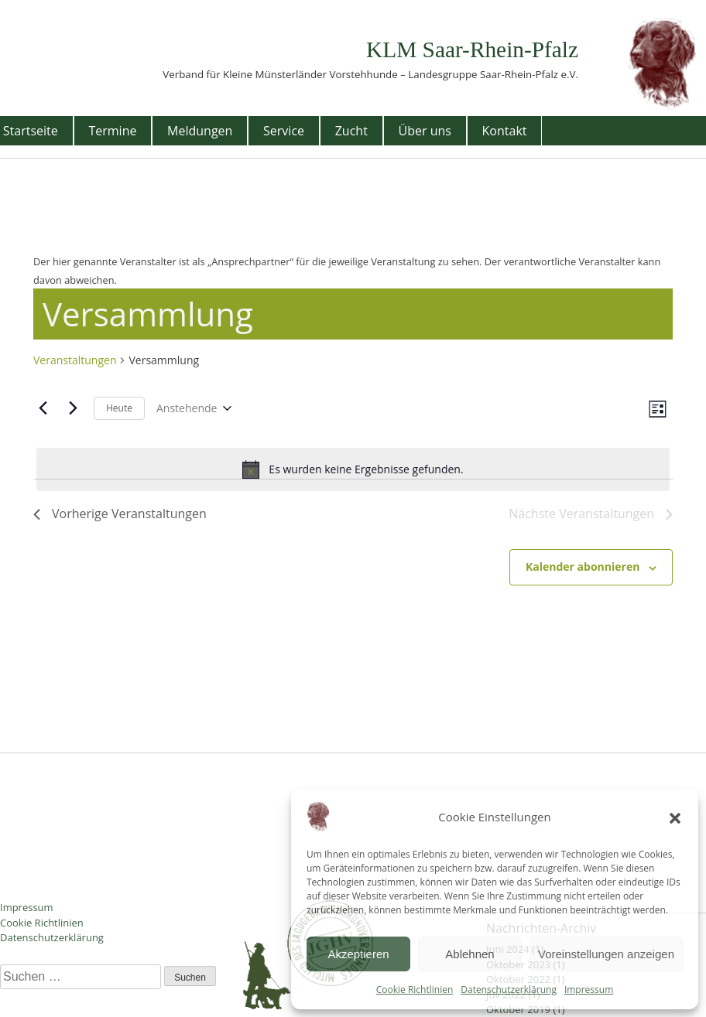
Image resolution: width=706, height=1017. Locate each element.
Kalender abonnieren (582, 566)
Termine (112, 130)
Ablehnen (469, 954)
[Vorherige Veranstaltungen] (42, 408)
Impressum (588, 989)
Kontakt (504, 130)
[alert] (353, 469)
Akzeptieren (358, 954)
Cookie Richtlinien (415, 989)
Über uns (425, 130)
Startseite (30, 130)
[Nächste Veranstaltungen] (72, 408)
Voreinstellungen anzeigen (606, 954)
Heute (119, 408)
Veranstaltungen (74, 360)
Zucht (351, 130)
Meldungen (199, 130)
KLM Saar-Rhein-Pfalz (472, 49)
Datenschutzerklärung (509, 989)
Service (283, 130)
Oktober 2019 (518, 1009)
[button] (675, 816)
